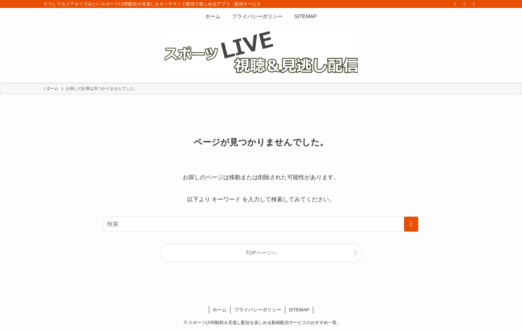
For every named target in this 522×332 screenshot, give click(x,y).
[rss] (464, 4)
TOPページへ (260, 253)
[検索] (473, 4)
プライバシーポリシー (257, 309)
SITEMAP (299, 309)
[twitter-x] (455, 4)
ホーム (219, 309)
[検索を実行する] (411, 224)
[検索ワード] (261, 224)
